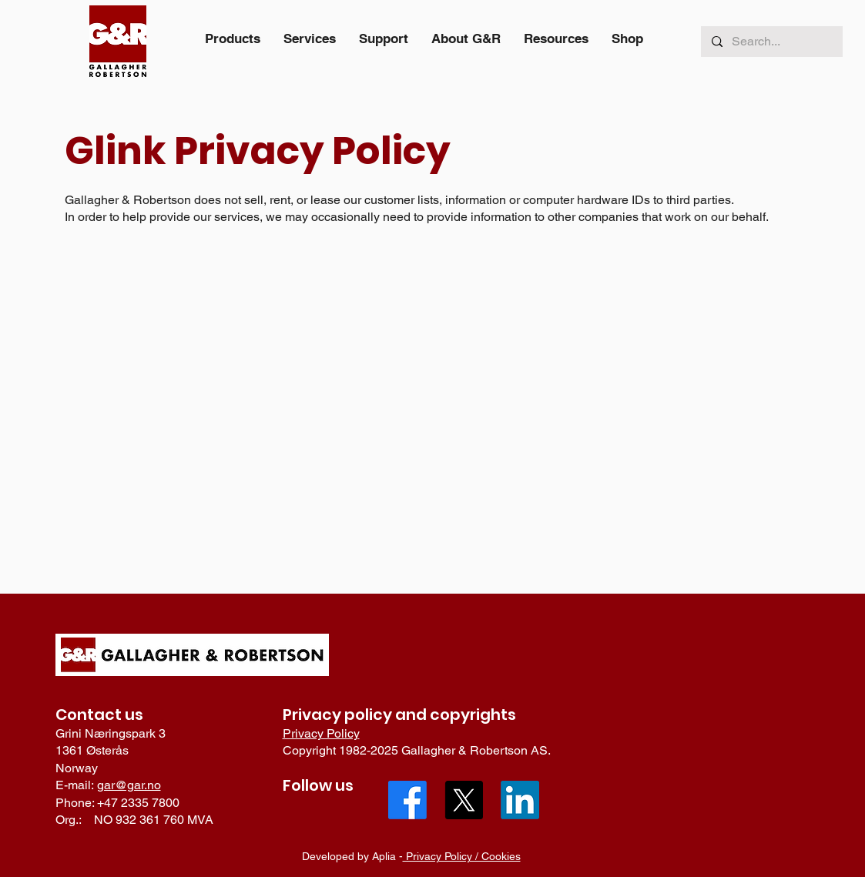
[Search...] (771, 41)
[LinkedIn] (520, 800)
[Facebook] (407, 800)
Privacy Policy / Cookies (462, 856)
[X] (463, 800)
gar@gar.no (129, 785)
